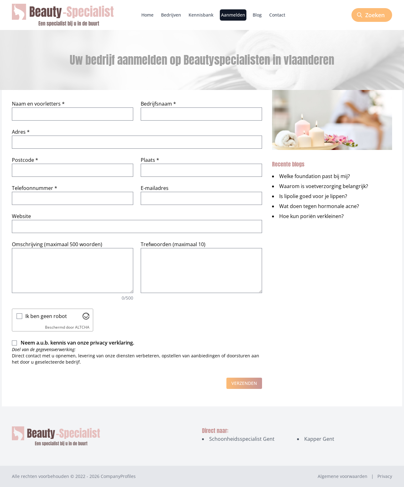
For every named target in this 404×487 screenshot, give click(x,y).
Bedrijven (171, 15)
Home (147, 15)
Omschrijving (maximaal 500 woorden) (57, 244)
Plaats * (150, 160)
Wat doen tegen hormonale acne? (319, 206)
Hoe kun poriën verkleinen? (311, 216)
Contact (277, 15)
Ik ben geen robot (46, 316)
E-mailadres (155, 188)
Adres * (21, 131)
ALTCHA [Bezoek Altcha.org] (82, 327)
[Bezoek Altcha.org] (86, 316)
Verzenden (244, 383)
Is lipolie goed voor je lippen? (313, 196)
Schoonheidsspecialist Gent (242, 438)
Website (21, 216)
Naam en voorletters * (38, 103)
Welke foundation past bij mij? (314, 176)
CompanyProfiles (118, 476)
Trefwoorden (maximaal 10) (173, 244)
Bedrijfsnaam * (158, 103)
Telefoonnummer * (34, 188)
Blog (257, 15)
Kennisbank (201, 15)
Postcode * (25, 160)
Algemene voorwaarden (342, 476)
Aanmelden (233, 15)
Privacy (384, 476)
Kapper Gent (319, 438)
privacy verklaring (111, 342)
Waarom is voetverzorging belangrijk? (323, 186)
